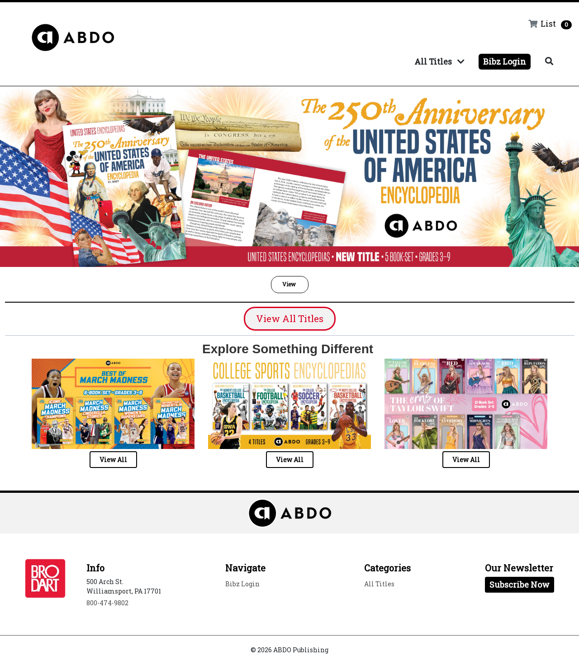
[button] (289, 284)
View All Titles (289, 318)
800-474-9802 (107, 603)
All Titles (439, 62)
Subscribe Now (519, 584)
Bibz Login (504, 61)
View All (113, 459)
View (289, 284)
